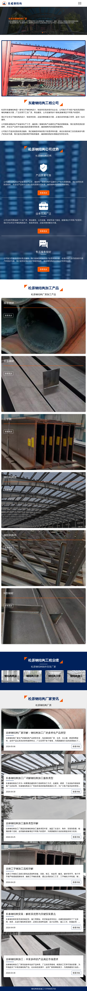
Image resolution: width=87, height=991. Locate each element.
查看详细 (76, 746)
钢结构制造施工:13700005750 (43, 989)
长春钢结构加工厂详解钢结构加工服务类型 (29, 777)
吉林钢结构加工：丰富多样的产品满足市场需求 (32, 959)
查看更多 (43, 193)
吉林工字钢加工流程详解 (19, 868)
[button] (42, 32)
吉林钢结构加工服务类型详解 (22, 823)
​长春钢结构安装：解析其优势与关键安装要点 (31, 913)
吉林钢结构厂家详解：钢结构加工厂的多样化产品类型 (36, 732)
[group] (10, 676)
